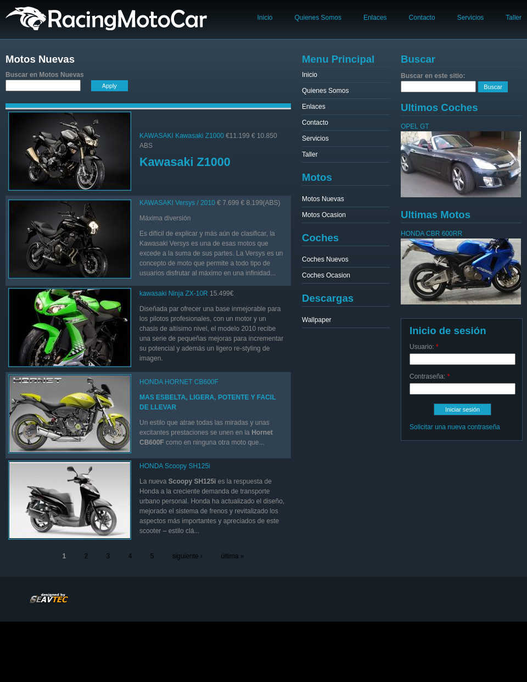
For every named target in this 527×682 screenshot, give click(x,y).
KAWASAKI (156, 136)
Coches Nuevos (325, 259)
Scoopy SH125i (187, 466)
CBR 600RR (444, 233)
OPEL (409, 126)
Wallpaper (317, 320)
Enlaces (375, 17)
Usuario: (424, 347)
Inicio (264, 17)
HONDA (151, 382)
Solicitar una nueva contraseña (455, 427)
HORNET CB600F (191, 382)
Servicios (470, 17)
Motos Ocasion (324, 215)
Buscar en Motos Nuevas (44, 75)
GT (424, 126)
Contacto (422, 17)
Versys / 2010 (195, 203)
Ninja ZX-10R (188, 293)
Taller (514, 17)
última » (232, 556)
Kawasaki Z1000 (199, 136)
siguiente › (187, 556)
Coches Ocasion (326, 275)
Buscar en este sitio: (433, 76)
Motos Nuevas (323, 199)
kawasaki (152, 293)
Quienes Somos (318, 17)
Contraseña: (430, 376)
